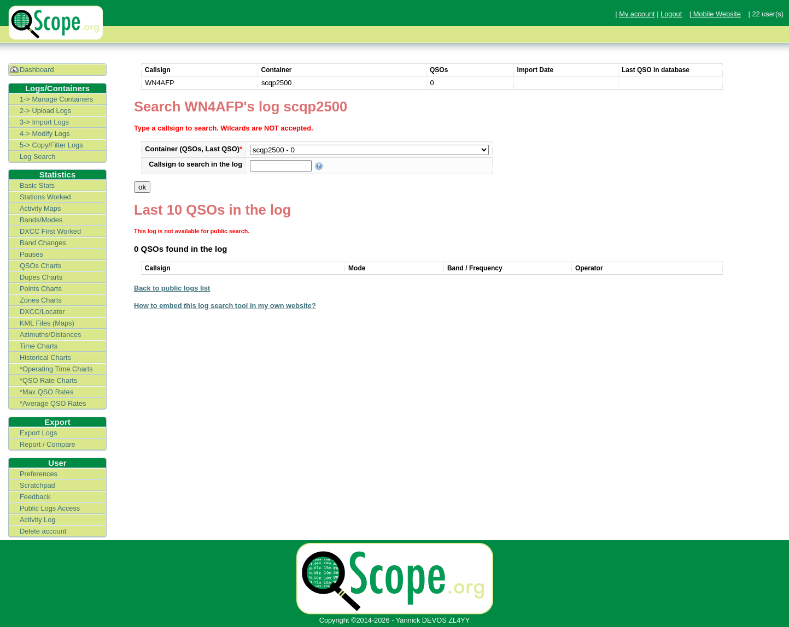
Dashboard (37, 70)
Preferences (38, 474)
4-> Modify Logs (44, 133)
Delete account (43, 531)
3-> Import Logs (44, 122)
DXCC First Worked (50, 231)
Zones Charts (41, 300)
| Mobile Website (715, 14)
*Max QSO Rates (46, 392)
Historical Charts (45, 357)
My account (636, 14)
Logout (671, 14)
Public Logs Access (50, 508)
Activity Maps (40, 208)
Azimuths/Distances (50, 334)
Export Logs (38, 433)
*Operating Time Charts (56, 369)
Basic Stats (37, 185)
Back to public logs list (172, 288)
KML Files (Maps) (47, 323)
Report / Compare (47, 444)
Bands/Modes (41, 220)
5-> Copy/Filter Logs (51, 145)
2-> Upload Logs (45, 111)
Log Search (37, 156)
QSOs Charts (40, 266)
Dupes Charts (41, 277)
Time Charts (38, 346)
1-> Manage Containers (56, 99)
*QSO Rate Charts (48, 380)
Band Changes (43, 243)
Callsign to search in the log (195, 164)
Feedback (35, 497)
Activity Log (37, 520)
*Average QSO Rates (53, 403)
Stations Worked (45, 197)
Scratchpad (37, 485)
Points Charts (41, 289)
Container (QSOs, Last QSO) (193, 149)
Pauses (31, 254)
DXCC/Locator (42, 311)
